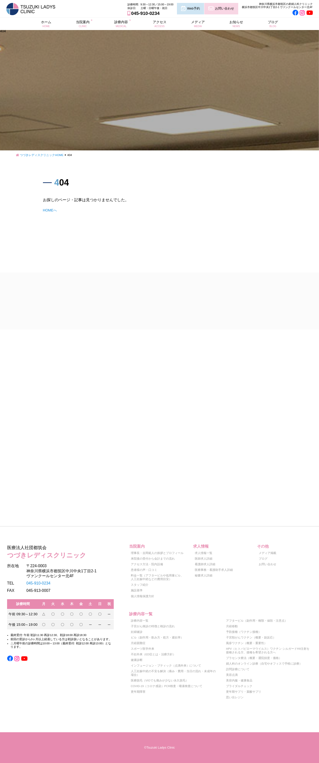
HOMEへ (50, 210)
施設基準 (137, 590)
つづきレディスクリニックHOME (41, 155)
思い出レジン (235, 697)
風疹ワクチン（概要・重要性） (246, 643)
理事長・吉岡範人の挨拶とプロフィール (157, 553)
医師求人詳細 (203, 558)
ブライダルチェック (239, 686)
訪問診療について (237, 669)
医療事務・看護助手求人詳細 (214, 569)
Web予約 (193, 8)
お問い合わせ (224, 8)
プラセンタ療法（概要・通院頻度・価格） (254, 658)
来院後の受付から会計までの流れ (153, 558)
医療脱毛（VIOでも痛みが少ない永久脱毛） (159, 680)
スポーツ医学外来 (142, 648)
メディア (198, 23)
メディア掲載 (267, 553)
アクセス (159, 23)
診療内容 (121, 23)
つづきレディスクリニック (60, 551)
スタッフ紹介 (139, 584)
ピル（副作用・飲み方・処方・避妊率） (157, 637)
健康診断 (137, 659)
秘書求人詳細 (203, 575)
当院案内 (83, 23)
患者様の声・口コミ (144, 569)
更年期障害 (138, 691)
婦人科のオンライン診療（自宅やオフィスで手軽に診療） (264, 663)
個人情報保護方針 (142, 596)
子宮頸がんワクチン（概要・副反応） (251, 637)
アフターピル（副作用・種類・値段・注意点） (257, 620)
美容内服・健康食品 (239, 680)
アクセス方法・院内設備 (147, 564)
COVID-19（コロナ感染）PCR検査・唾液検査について (166, 686)
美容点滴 (232, 674)
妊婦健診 (137, 631)
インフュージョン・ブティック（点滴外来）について (166, 665)
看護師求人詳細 (205, 564)
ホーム (46, 23)
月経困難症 (138, 643)
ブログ (273, 23)
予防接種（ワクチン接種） (243, 631)
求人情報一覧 (203, 553)
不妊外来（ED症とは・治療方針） (153, 654)
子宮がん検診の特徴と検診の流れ (153, 626)
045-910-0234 (145, 13)
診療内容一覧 (139, 620)
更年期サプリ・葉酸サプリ (243, 691)
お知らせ (236, 23)
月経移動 (232, 626)
